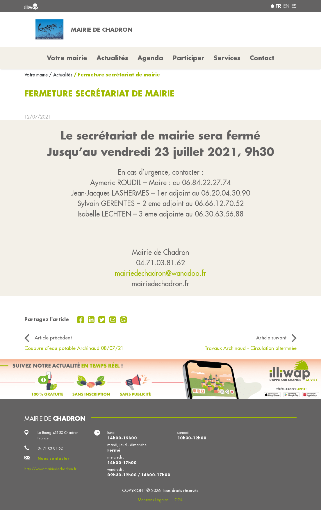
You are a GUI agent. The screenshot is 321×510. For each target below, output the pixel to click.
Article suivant (271, 337)
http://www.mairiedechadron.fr (50, 468)
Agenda (150, 58)
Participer (188, 58)
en (286, 6)
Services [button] (227, 58)
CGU (178, 499)
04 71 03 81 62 (50, 448)
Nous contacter (53, 458)
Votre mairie (36, 75)
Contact (262, 58)
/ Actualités (60, 75)
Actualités (112, 58)
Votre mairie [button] (67, 58)
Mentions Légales (153, 499)
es (294, 6)
